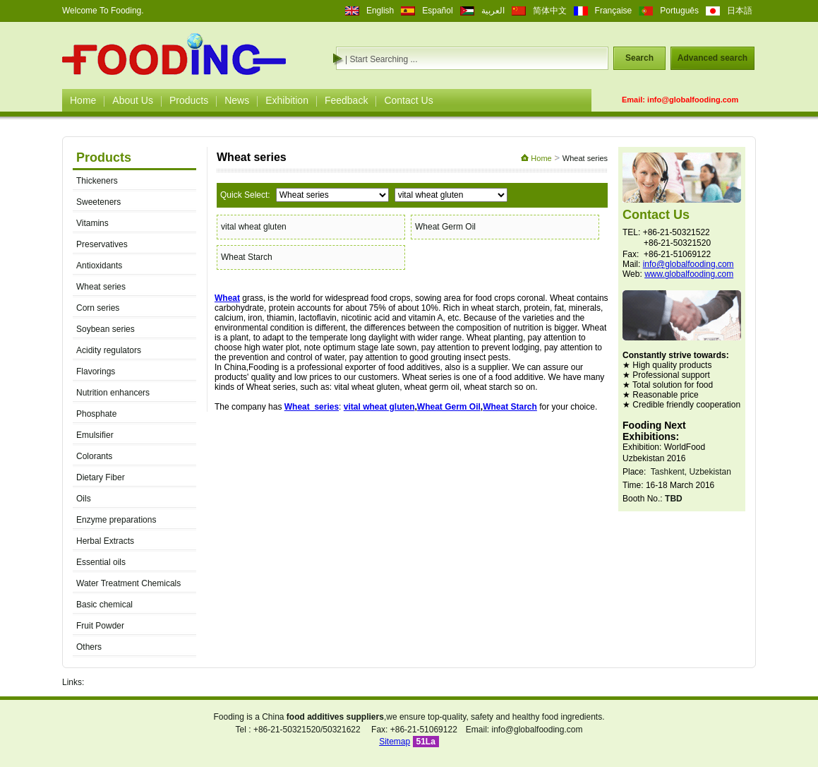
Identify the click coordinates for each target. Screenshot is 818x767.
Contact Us (408, 100)
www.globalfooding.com (688, 274)
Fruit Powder (100, 626)
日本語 (739, 11)
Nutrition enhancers (113, 393)
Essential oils (101, 562)
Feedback (346, 100)
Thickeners (97, 181)
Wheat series (101, 287)
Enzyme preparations (116, 520)
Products (188, 100)
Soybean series (105, 329)
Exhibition (286, 100)
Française (613, 11)
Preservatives (102, 244)
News (236, 100)
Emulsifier (95, 435)
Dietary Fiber (100, 477)
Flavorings (95, 371)
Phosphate (96, 414)
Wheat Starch (246, 257)
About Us (132, 100)
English (380, 11)
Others (89, 647)
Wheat (227, 298)
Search (639, 58)
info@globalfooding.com (692, 99)
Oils (83, 499)
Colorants (94, 456)
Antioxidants (99, 265)
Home (83, 100)
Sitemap (394, 742)
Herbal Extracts (105, 541)
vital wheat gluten (254, 227)
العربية (493, 11)
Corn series (97, 308)
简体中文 (550, 11)
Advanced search (712, 58)
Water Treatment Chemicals (128, 583)
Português (679, 11)
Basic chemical (104, 605)
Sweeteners (98, 202)
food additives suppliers (335, 717)
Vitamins (92, 223)
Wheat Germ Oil (445, 227)
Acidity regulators (108, 350)
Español (437, 11)
